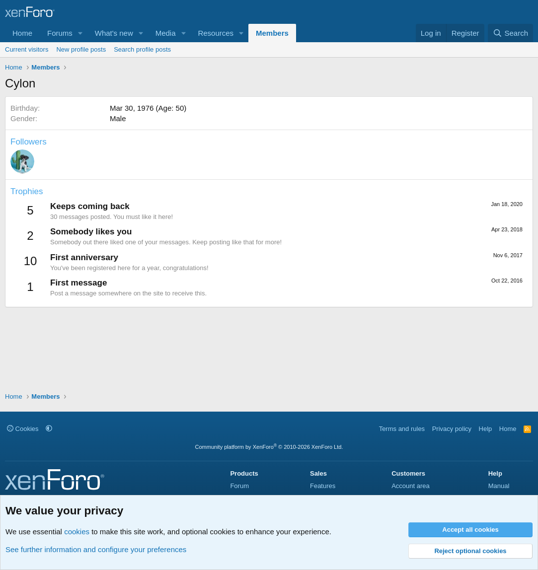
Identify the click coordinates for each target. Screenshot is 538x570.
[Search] (510, 33)
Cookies (23, 428)
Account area (410, 486)
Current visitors (26, 49)
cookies (76, 531)
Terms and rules (402, 428)
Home (22, 33)
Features (322, 486)
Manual (499, 486)
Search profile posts (142, 49)
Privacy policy (451, 428)
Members (272, 33)
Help (485, 428)
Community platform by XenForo (269, 447)
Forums (60, 33)
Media (165, 33)
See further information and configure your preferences (95, 549)
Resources (215, 33)
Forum (239, 486)
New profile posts (81, 49)
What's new (114, 33)
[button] (80, 33)
